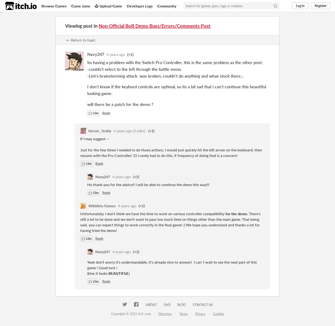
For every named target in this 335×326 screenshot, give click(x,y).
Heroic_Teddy (99, 131)
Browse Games (54, 6)
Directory (165, 314)
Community (166, 6)
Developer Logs (140, 6)
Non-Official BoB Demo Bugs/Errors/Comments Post (155, 26)
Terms (183, 314)
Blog (181, 305)
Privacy (200, 314)
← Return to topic (81, 40)
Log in (300, 6)
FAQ (167, 305)
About (151, 305)
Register (320, 6)
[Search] (275, 5)
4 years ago (116, 54)
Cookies (218, 314)
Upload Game (108, 6)
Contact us (203, 305)
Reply (106, 113)
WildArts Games (102, 206)
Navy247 (95, 54)
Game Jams (80, 6)
